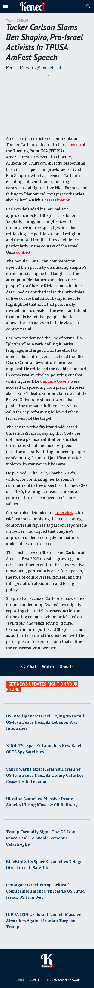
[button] (5, 6)
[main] (47, 45)
